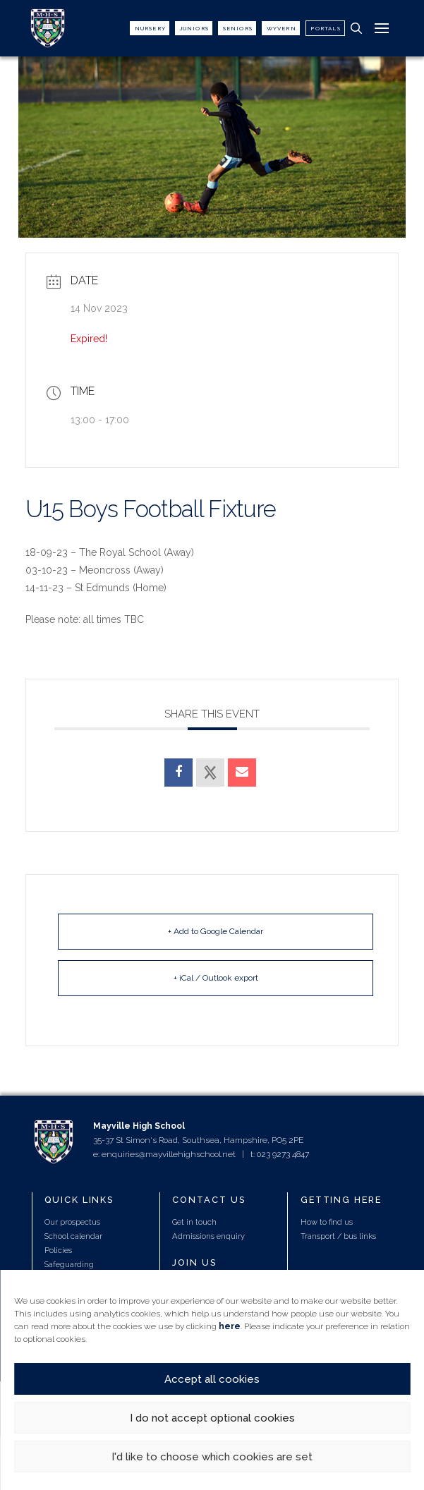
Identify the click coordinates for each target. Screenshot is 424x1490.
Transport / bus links (338, 1236)
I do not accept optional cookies (212, 1418)
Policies (58, 1250)
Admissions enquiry (208, 1236)
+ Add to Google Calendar (215, 931)
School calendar (73, 1236)
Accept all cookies (212, 1379)
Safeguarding (69, 1264)
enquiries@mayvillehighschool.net (169, 1154)
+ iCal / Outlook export (216, 978)
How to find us (327, 1222)
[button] (356, 28)
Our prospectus (72, 1222)
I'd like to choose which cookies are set (212, 1456)
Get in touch (194, 1222)
